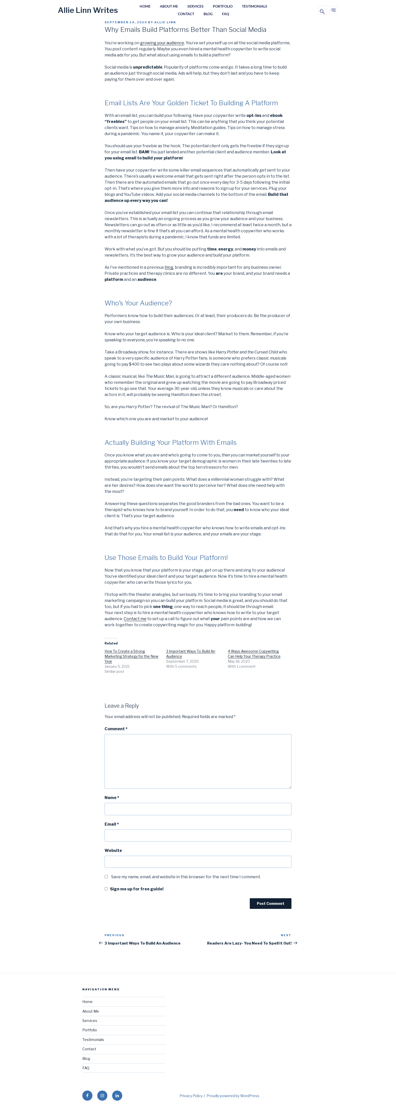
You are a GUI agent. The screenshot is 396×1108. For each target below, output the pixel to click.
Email (112, 824)
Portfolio (223, 6)
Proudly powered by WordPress (233, 1096)
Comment (116, 728)
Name (112, 797)
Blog (208, 14)
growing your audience (162, 42)
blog (169, 267)
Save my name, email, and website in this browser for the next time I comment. (186, 876)
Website (113, 850)
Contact (185, 14)
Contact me (135, 618)
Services (195, 6)
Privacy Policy (191, 1096)
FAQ (226, 14)
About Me (168, 6)
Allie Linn (165, 22)
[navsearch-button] (322, 10)
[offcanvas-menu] (333, 10)
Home (143, 6)
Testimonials (256, 6)
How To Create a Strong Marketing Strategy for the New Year (131, 656)
